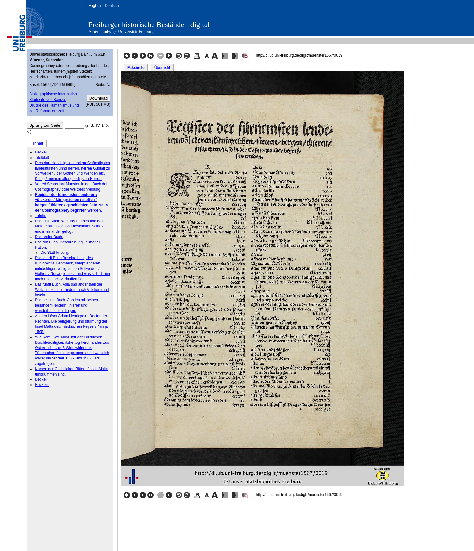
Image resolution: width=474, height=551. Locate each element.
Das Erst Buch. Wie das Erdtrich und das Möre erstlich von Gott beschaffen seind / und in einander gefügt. (69, 226)
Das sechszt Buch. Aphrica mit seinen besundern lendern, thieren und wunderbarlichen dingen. (66, 305)
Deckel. (41, 152)
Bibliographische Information (53, 94)
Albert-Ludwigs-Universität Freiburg (121, 31)
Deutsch (112, 5)
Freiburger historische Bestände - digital (149, 24)
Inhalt (38, 143)
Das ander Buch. (49, 237)
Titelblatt (42, 157)
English (94, 5)
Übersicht (162, 67)
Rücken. (42, 384)
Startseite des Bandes (47, 99)
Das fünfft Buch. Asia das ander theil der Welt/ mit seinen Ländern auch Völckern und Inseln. (72, 289)
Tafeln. (40, 216)
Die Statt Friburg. (55, 252)
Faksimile (136, 67)
